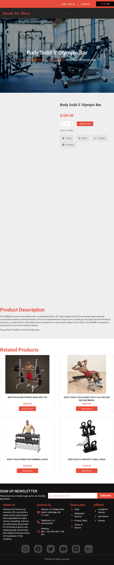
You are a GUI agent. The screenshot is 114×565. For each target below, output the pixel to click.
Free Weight (34, 59)
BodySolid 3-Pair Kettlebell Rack (86, 459)
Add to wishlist (66, 130)
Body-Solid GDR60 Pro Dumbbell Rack (27, 459)
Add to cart (85, 123)
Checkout (85, 4)
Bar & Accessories (54, 59)
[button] (70, 13)
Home (21, 59)
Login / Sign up (66, 4)
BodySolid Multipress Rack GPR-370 (27, 397)
